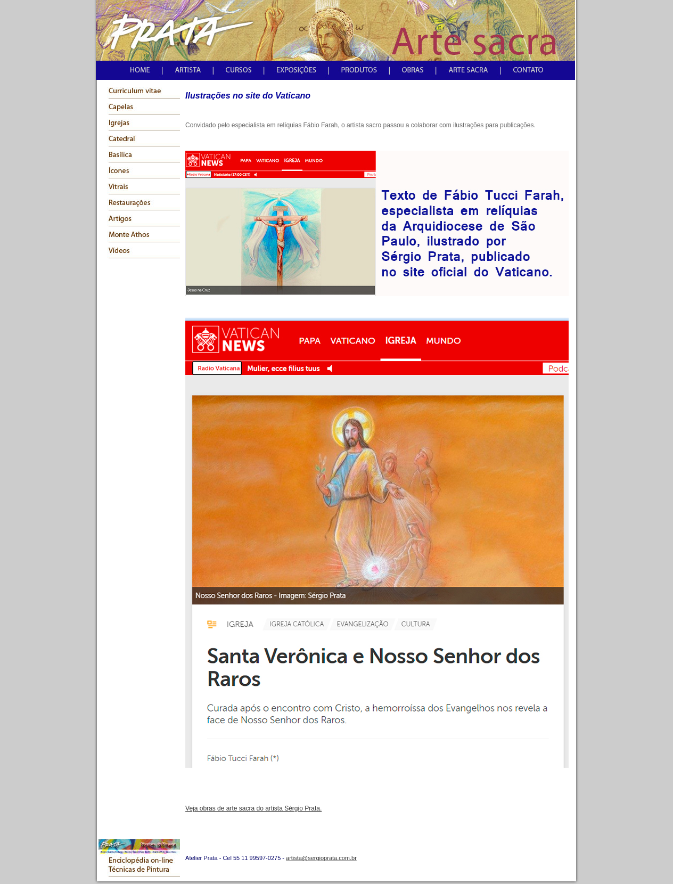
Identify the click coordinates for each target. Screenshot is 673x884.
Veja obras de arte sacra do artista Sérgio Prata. (253, 808)
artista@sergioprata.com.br (321, 858)
